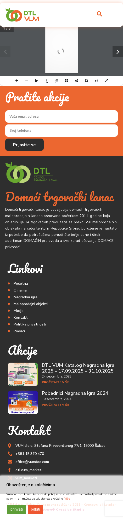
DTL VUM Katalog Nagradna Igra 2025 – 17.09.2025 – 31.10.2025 (78, 368)
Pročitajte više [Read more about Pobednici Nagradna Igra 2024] (55, 405)
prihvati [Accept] (16, 509)
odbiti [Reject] (35, 509)
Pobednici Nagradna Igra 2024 (75, 393)
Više (67, 498)
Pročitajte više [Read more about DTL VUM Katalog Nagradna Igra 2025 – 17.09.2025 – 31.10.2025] (55, 382)
